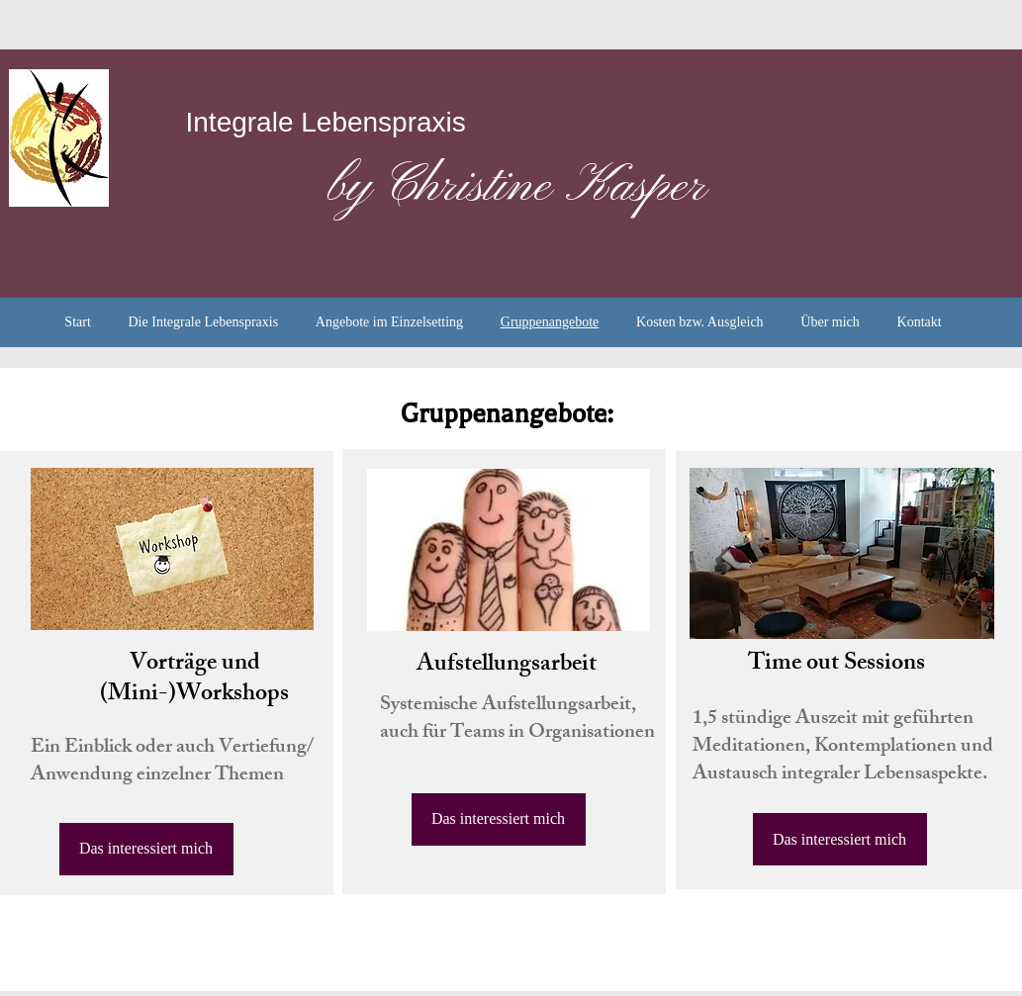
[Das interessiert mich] (146, 849)
